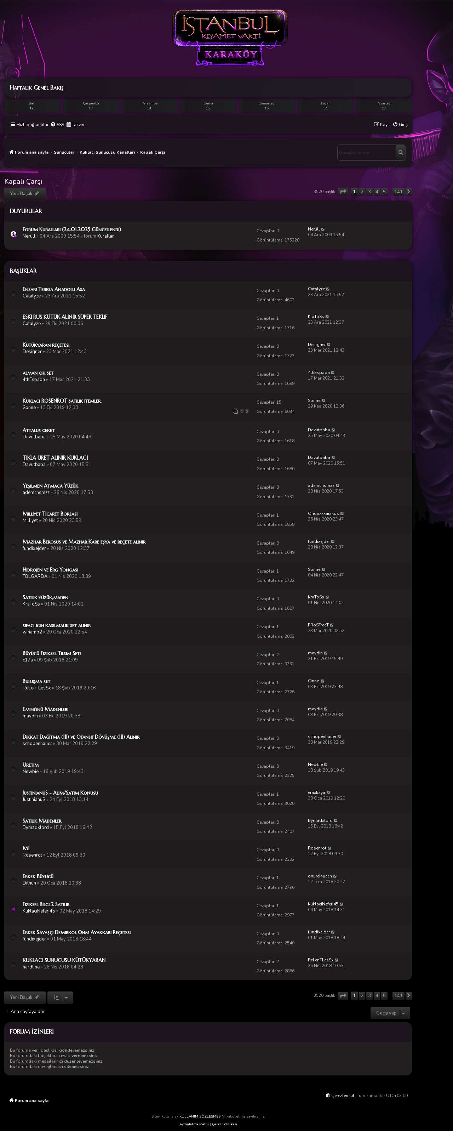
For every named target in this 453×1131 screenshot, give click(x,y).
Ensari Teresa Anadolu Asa (54, 289)
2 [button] (362, 192)
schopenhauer (37, 743)
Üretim (31, 765)
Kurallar (105, 236)
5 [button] (384, 192)
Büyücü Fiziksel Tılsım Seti (52, 653)
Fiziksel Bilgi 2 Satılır (46, 904)
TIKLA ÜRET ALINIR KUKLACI (55, 458)
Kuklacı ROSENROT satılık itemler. (62, 401)
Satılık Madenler (42, 821)
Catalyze (32, 296)
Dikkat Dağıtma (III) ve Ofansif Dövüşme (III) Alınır (81, 737)
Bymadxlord (36, 827)
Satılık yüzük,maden (45, 597)
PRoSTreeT (318, 625)
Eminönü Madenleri (45, 709)
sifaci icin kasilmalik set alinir (57, 625)
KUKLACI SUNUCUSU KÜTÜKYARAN (64, 960)
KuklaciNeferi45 (39, 911)
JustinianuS (34, 799)
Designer (32, 351)
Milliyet (30, 520)
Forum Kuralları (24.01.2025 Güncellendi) (72, 229)
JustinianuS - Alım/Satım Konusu (60, 793)
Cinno (314, 681)
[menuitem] (57, 125)
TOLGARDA (35, 576)
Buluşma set (36, 681)
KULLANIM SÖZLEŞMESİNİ (202, 1116)
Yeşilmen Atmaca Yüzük (50, 486)
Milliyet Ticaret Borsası (50, 514)
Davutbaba (34, 437)
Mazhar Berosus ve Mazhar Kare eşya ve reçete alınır (84, 542)
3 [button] (369, 192)
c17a (28, 660)
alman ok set (38, 373)
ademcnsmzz (36, 492)
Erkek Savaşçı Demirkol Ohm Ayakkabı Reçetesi (77, 932)
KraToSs (316, 316)
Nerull (29, 236)
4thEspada (34, 379)
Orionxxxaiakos (323, 513)
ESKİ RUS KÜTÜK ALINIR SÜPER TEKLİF (65, 317)
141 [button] (398, 192)
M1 (26, 848)
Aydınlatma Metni (194, 1124)
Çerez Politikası (224, 1124)
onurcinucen (320, 876)
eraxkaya (316, 792)
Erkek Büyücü (38, 876)
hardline (31, 967)
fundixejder (34, 548)
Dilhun (29, 883)
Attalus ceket (39, 430)
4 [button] (376, 192)
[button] (343, 192)
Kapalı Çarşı (23, 181)
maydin (315, 653)
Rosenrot (32, 855)
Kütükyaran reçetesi (46, 345)
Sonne (29, 407)
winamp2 (32, 632)
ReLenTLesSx (37, 688)
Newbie (31, 771)
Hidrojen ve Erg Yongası (50, 570)
